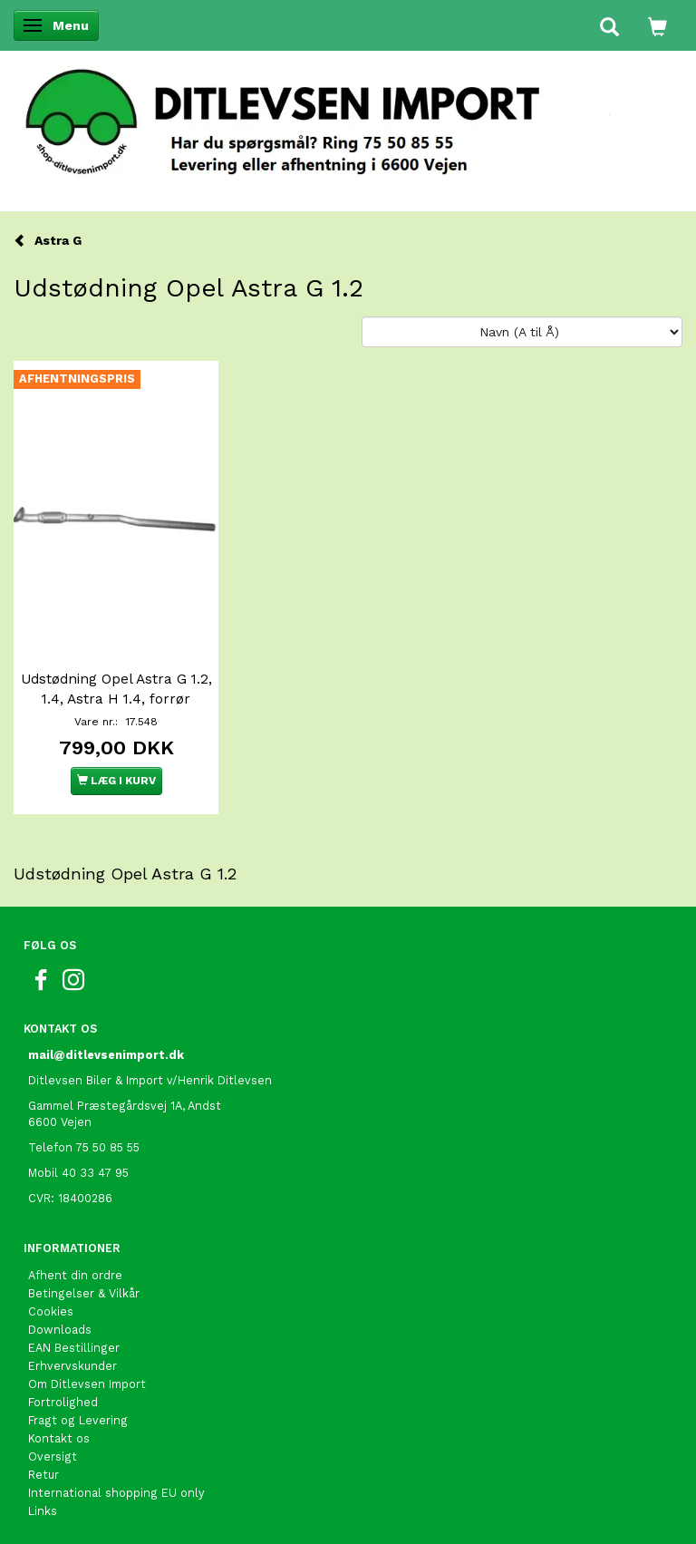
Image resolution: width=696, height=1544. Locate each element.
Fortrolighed (63, 1402)
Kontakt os (59, 1438)
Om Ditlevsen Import (87, 1384)
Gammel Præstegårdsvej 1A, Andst (124, 1105)
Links (42, 1511)
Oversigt (52, 1456)
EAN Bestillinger (74, 1348)
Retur (43, 1474)
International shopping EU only (116, 1493)
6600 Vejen (60, 1122)
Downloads (60, 1329)
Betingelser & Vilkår (84, 1293)
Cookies (50, 1311)
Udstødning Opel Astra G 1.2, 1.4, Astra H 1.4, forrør (116, 689)
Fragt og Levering (78, 1420)
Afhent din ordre (75, 1275)
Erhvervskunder (72, 1366)
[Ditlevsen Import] (348, 116)
